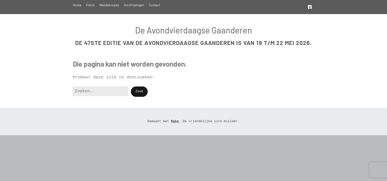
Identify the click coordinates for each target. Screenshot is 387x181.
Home (77, 5)
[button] (139, 91)
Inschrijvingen (134, 5)
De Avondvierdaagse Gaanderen (193, 30)
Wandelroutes (109, 5)
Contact (154, 5)
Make (175, 121)
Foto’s (90, 5)
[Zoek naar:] (100, 91)
